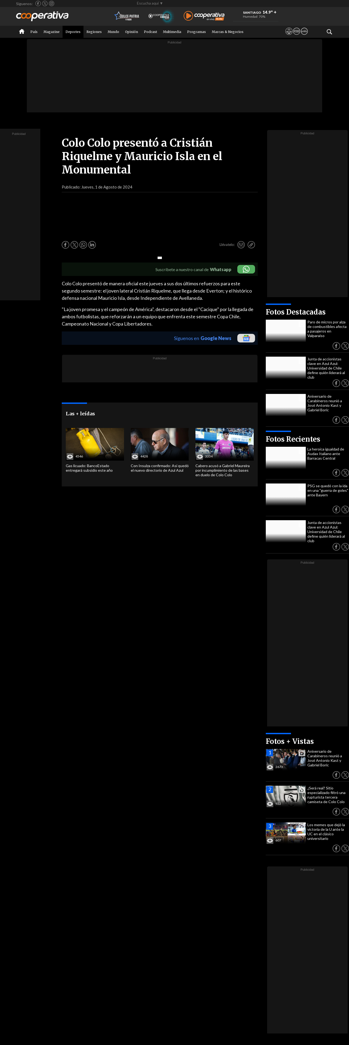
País (34, 32)
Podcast (150, 32)
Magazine (51, 32)
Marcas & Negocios (227, 32)
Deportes (73, 32)
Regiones (94, 32)
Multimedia (172, 32)
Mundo (113, 32)
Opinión (131, 32)
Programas (196, 32)
